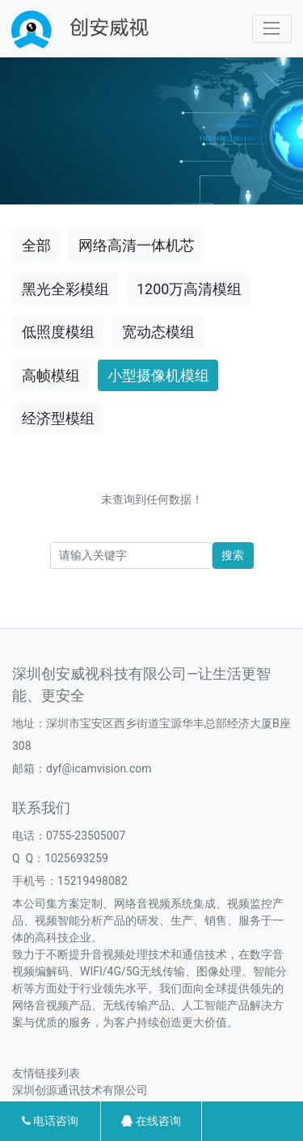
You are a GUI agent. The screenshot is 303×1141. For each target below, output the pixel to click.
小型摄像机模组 (158, 375)
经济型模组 (58, 418)
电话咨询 (50, 1120)
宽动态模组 (158, 331)
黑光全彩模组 (65, 288)
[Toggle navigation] (272, 29)
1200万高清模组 (189, 288)
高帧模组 (51, 375)
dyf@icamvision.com (98, 768)
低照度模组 (58, 331)
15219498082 (92, 880)
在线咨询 (150, 1120)
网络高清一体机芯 (136, 245)
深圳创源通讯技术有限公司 (80, 1090)
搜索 (232, 555)
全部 (36, 245)
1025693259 (76, 858)
